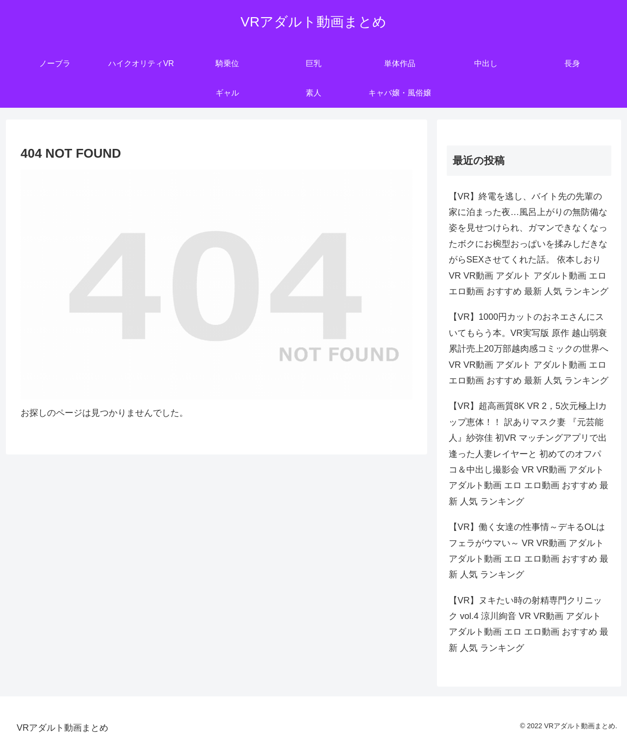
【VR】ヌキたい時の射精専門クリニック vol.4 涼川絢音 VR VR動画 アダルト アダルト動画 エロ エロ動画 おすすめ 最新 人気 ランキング (528, 624)
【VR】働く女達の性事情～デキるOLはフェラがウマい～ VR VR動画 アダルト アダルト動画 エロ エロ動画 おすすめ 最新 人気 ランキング (528, 550)
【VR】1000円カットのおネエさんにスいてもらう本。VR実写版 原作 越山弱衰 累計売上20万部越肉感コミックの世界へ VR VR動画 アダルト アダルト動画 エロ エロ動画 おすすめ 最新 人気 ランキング (528, 348)
